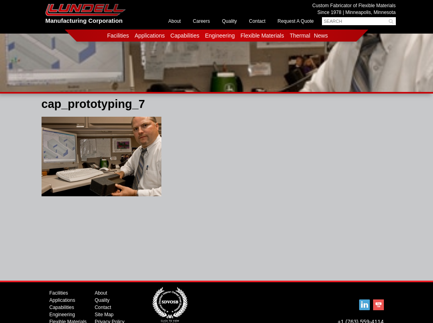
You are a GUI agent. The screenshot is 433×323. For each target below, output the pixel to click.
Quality (229, 21)
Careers (201, 21)
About (174, 21)
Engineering (220, 35)
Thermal (300, 35)
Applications (150, 35)
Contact (257, 21)
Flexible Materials (262, 35)
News (321, 35)
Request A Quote (296, 21)
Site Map (104, 314)
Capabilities (185, 35)
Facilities (118, 35)
